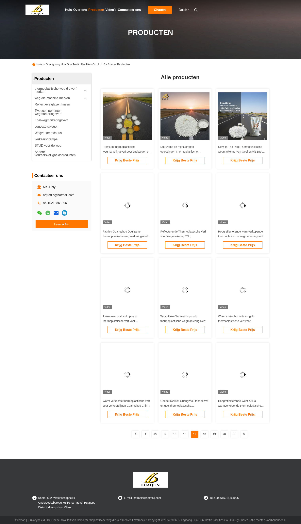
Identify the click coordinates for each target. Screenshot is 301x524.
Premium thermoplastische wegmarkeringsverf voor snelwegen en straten (126, 151)
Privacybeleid (36, 520)
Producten (96, 9)
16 (184, 434)
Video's (110, 9)
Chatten (160, 9)
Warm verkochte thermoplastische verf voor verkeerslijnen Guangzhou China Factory (126, 405)
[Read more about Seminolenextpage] (135, 434)
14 (165, 434)
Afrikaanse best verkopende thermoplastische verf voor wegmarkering (120, 321)
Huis (68, 9)
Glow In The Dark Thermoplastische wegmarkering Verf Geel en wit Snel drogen (240, 151)
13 (155, 434)
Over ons (80, 9)
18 (204, 434)
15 (174, 434)
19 (214, 434)
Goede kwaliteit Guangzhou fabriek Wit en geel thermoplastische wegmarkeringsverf (184, 405)
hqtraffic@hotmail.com (59, 195)
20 (224, 434)
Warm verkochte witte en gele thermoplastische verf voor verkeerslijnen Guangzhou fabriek (238, 321)
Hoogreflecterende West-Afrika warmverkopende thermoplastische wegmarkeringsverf (239, 405)
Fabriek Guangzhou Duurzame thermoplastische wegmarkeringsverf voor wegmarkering (125, 236)
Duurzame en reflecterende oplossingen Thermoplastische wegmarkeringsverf (179, 151)
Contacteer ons (129, 9)
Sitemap (20, 520)
